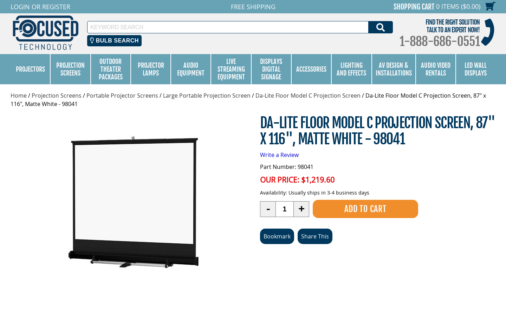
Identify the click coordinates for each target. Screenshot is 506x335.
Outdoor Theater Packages (111, 69)
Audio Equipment (191, 69)
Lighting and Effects (351, 69)
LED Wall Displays (476, 69)
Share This (315, 236)
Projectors (30, 69)
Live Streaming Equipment (231, 69)
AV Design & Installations (394, 69)
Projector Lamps (151, 69)
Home (19, 95)
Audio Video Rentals (435, 69)
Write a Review (279, 155)
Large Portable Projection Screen (207, 95)
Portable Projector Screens (122, 95)
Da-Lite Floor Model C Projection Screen (308, 95)
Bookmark (277, 236)
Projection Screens (70, 69)
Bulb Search (114, 41)
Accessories (311, 69)
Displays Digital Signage (271, 69)
